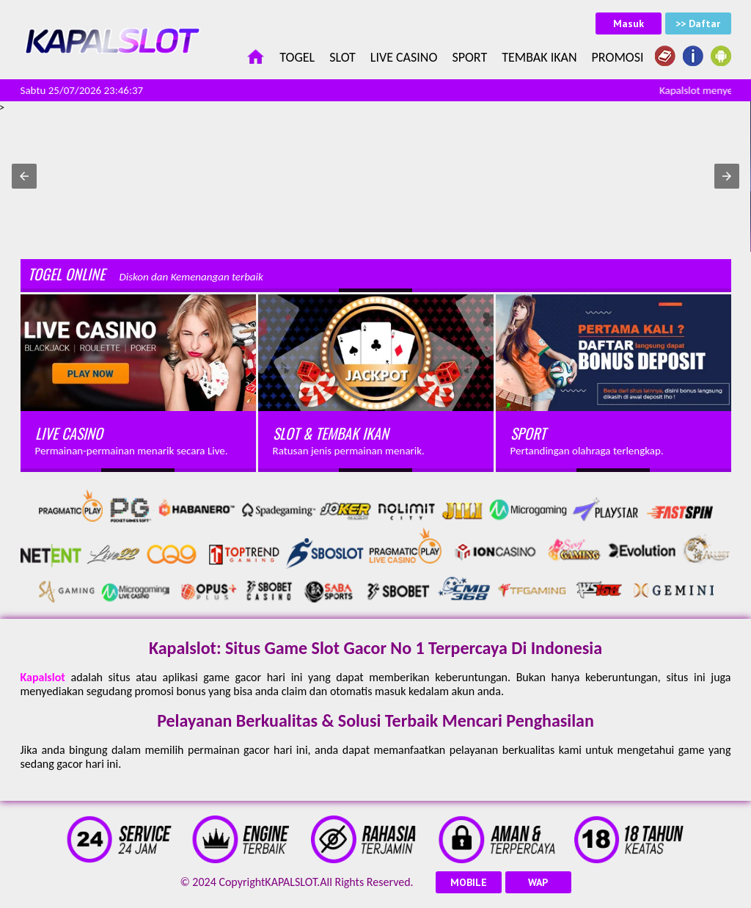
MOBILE (468, 882)
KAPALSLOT (291, 882)
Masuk (628, 23)
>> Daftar (697, 23)
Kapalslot (43, 677)
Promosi (618, 57)
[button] (24, 176)
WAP (538, 882)
